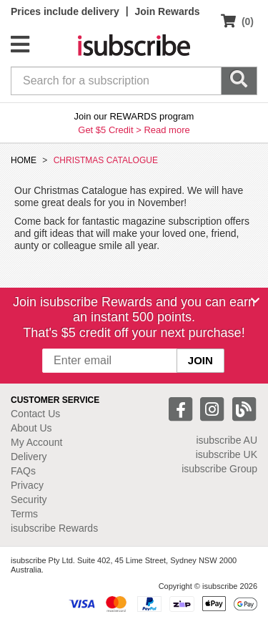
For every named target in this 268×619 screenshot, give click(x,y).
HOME (23, 160)
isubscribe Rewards (54, 528)
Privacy (27, 485)
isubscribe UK (226, 454)
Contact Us (35, 413)
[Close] (255, 300)
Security (29, 499)
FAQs (23, 471)
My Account (36, 442)
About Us (31, 428)
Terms (24, 514)
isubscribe (226, 440)
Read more (166, 130)
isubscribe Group (219, 468)
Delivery (29, 456)
